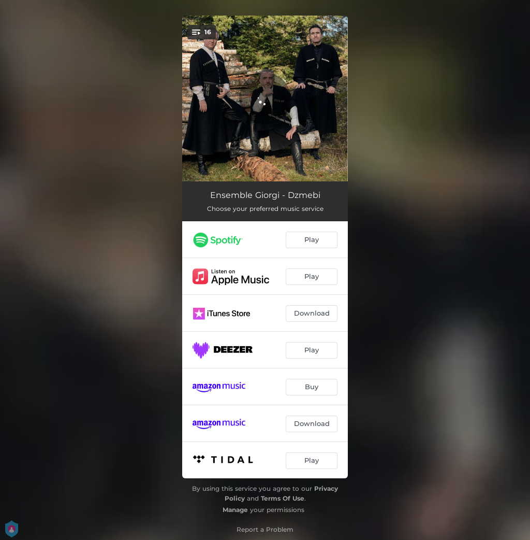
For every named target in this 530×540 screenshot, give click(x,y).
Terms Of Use (282, 498)
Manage (235, 510)
